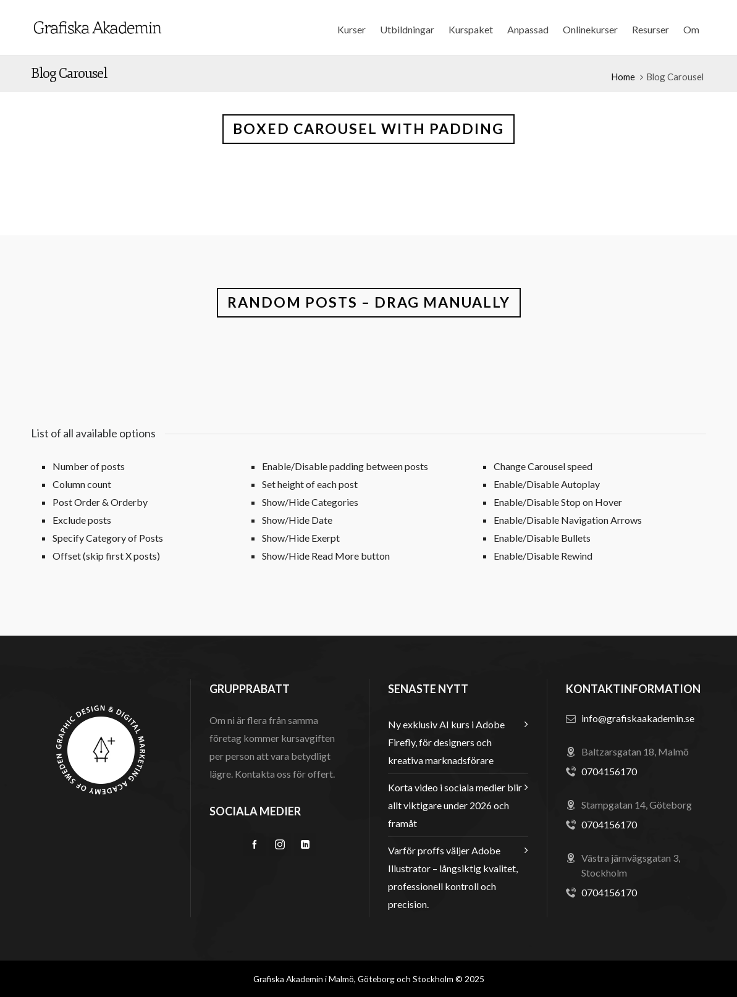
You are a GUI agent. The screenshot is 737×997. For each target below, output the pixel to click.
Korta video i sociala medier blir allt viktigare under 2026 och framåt (455, 805)
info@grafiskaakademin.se (637, 718)
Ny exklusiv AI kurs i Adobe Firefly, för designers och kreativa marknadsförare (446, 742)
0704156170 (609, 771)
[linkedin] (305, 844)
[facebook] (254, 844)
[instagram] (280, 844)
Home (623, 76)
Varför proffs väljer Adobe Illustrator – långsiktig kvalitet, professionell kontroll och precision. (453, 877)
